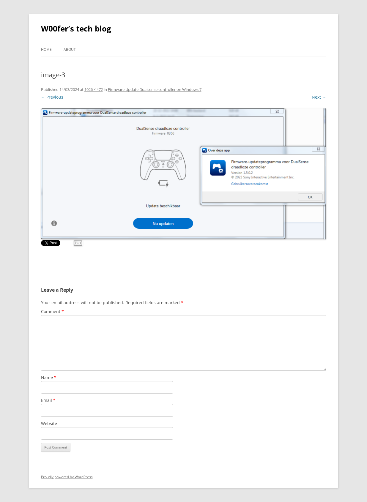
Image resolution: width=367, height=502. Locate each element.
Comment (52, 311)
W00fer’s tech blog (76, 28)
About (70, 49)
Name (48, 377)
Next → (319, 97)
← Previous (52, 97)
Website (49, 423)
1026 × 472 (93, 89)
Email (48, 400)
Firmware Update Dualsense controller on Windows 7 (154, 89)
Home (46, 49)
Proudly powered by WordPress (67, 476)
